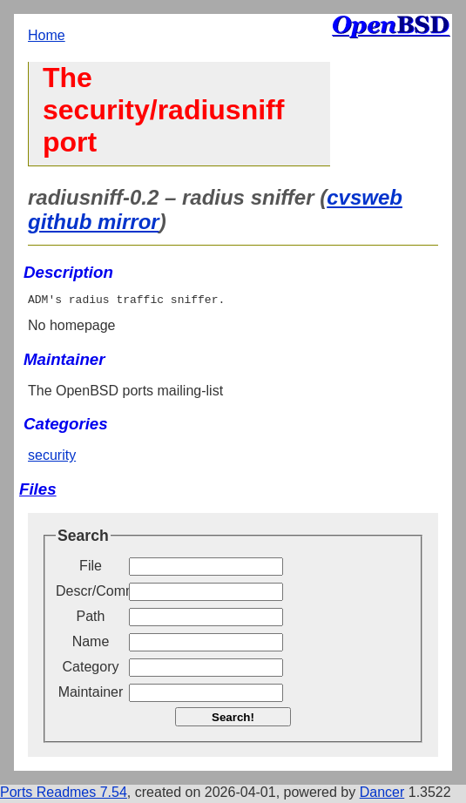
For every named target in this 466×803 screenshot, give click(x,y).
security (52, 457)
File (90, 568)
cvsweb (364, 197)
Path (91, 618)
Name (91, 644)
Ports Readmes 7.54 (63, 794)
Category (91, 669)
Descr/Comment (90, 593)
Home (46, 35)
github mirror (93, 221)
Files (38, 491)
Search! (233, 719)
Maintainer (91, 694)
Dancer (382, 794)
